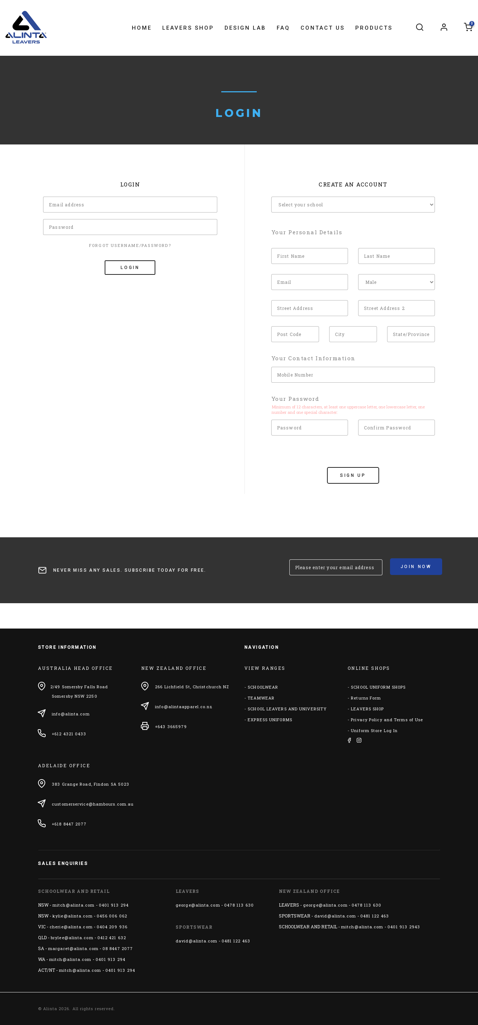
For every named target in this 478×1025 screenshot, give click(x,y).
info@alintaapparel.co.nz (184, 706)
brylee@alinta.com (72, 937)
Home (142, 28)
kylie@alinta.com (73, 916)
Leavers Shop (188, 28)
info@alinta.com (71, 714)
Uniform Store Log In (374, 730)
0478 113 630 (239, 905)
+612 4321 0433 (69, 733)
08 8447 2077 (117, 948)
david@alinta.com (197, 941)
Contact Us (323, 28)
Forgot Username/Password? (130, 245)
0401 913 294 (114, 905)
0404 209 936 (112, 926)
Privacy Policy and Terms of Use (387, 719)
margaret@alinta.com (73, 948)
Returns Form (366, 698)
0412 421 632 (111, 937)
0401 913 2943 (403, 926)
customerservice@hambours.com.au (93, 804)
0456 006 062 (112, 916)
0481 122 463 (236, 941)
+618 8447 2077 (69, 824)
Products (374, 28)
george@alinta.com (198, 905)
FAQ (283, 28)
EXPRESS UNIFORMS (270, 719)
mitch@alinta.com (74, 905)
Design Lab (245, 28)
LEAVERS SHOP (367, 708)
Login (130, 267)
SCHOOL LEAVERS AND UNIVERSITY (287, 708)
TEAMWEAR (261, 698)
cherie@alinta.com (71, 926)
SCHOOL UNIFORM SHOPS (378, 687)
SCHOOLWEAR (263, 687)
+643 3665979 (171, 726)
